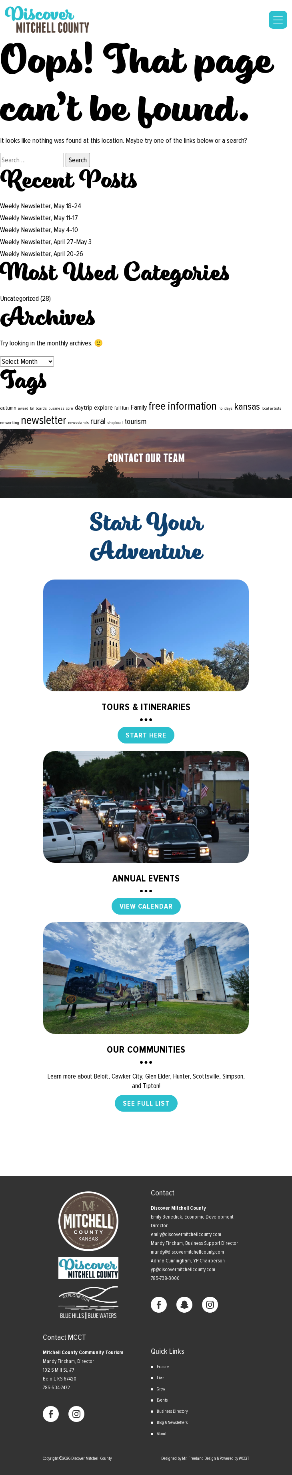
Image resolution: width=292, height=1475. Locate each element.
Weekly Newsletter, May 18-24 (41, 205)
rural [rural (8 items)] (98, 421)
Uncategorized (19, 298)
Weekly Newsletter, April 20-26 (41, 253)
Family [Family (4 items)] (138, 407)
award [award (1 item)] (23, 408)
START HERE (146, 735)
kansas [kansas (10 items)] (247, 406)
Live (160, 1377)
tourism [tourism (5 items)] (135, 421)
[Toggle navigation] (278, 20)
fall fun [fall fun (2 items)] (121, 407)
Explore (163, 1366)
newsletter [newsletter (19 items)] (43, 420)
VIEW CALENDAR (146, 906)
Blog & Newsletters (172, 1422)
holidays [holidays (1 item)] (225, 408)
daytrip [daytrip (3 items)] (83, 408)
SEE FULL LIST (146, 1103)
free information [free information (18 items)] (182, 406)
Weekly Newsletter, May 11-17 (39, 217)
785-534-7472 (56, 1387)
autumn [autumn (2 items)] (8, 407)
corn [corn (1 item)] (69, 408)
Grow (161, 1389)
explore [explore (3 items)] (103, 408)
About (161, 1433)
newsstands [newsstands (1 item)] (78, 422)
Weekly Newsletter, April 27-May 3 (46, 241)
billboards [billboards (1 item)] (38, 408)
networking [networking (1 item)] (9, 422)
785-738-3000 (165, 1278)
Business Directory (172, 1411)
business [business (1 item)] (56, 408)
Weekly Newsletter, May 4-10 (39, 229)
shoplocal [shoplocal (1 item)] (115, 422)
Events (162, 1400)
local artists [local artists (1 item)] (271, 408)
